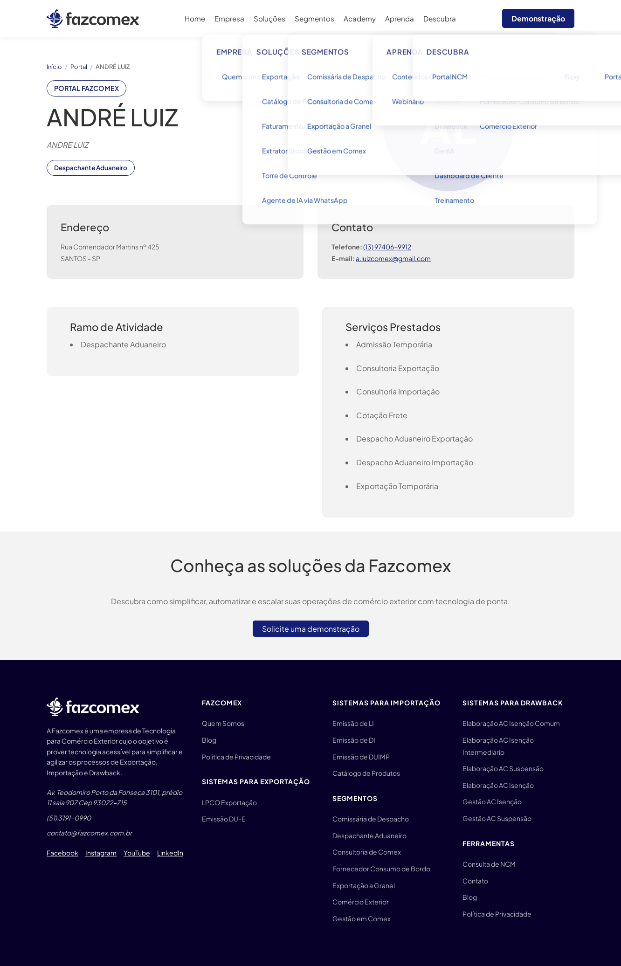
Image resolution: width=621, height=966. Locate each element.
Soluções (269, 18)
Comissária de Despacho (370, 818)
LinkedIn (170, 853)
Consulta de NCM (489, 864)
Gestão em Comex (361, 918)
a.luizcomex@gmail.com (393, 258)
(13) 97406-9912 (387, 246)
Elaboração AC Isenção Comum (511, 723)
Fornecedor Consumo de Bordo (381, 868)
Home (195, 18)
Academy (360, 18)
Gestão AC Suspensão (496, 818)
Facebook (62, 853)
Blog (209, 740)
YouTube (137, 853)
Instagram (101, 853)
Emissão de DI (353, 740)
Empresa (229, 18)
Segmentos (314, 18)
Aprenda (399, 18)
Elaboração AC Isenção (498, 785)
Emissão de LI (353, 723)
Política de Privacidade (236, 756)
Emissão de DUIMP (361, 756)
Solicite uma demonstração (310, 629)
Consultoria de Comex (366, 852)
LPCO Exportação (229, 802)
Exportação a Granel (363, 885)
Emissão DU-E (224, 818)
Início (54, 66)
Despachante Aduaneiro (369, 835)
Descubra (439, 18)
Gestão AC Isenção (492, 801)
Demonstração (538, 18)
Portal (78, 66)
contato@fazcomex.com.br (89, 832)
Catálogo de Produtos (366, 773)
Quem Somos (223, 723)
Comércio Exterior (360, 901)
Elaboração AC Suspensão (503, 768)
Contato (475, 880)
